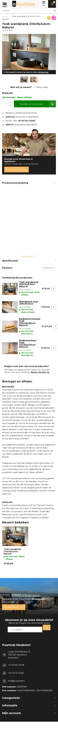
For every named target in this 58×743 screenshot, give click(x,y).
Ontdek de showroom (16, 169)
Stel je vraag (40, 87)
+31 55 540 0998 (26, 120)
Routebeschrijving (13, 607)
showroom (43, 72)
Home (5, 16)
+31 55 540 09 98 (16, 665)
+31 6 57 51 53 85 (16, 673)
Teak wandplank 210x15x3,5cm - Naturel (12, 551)
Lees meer (29, 256)
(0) (15, 30)
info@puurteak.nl (16, 681)
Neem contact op (40, 372)
